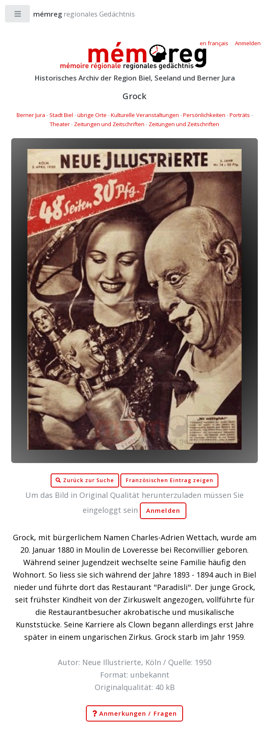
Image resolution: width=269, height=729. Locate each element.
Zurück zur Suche (85, 480)
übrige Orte (92, 115)
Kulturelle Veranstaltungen (145, 115)
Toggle (18, 15)
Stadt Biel (61, 115)
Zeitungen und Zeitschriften (109, 124)
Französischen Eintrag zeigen (169, 480)
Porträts (240, 115)
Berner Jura (31, 115)
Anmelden (163, 510)
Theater (60, 124)
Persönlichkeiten (204, 115)
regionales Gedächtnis (76, 14)
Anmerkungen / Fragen (134, 713)
